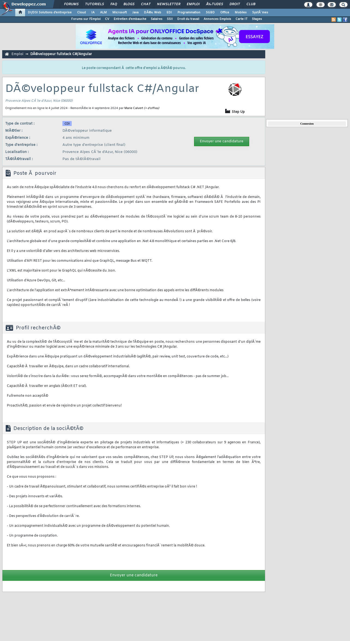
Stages (257, 19)
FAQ (113, 4)
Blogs (129, 4)
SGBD (210, 12)
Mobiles (241, 12)
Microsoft (119, 12)
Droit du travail (188, 19)
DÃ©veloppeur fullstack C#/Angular (61, 54)
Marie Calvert (133, 108)
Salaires (156, 19)
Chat (145, 4)
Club (251, 4)
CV (107, 19)
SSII (170, 19)
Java (135, 12)
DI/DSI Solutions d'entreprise (50, 12)
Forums (71, 4)
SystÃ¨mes (260, 12)
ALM (103, 12)
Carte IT (242, 19)
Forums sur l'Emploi (86, 19)
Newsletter (168, 4)
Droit (234, 4)
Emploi (193, 4)
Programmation (188, 12)
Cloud (81, 12)
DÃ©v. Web (152, 12)
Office (224, 12)
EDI (169, 12)
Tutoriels (94, 4)
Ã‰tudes (215, 4)
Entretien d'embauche (130, 19)
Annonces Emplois (217, 19)
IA (93, 12)
